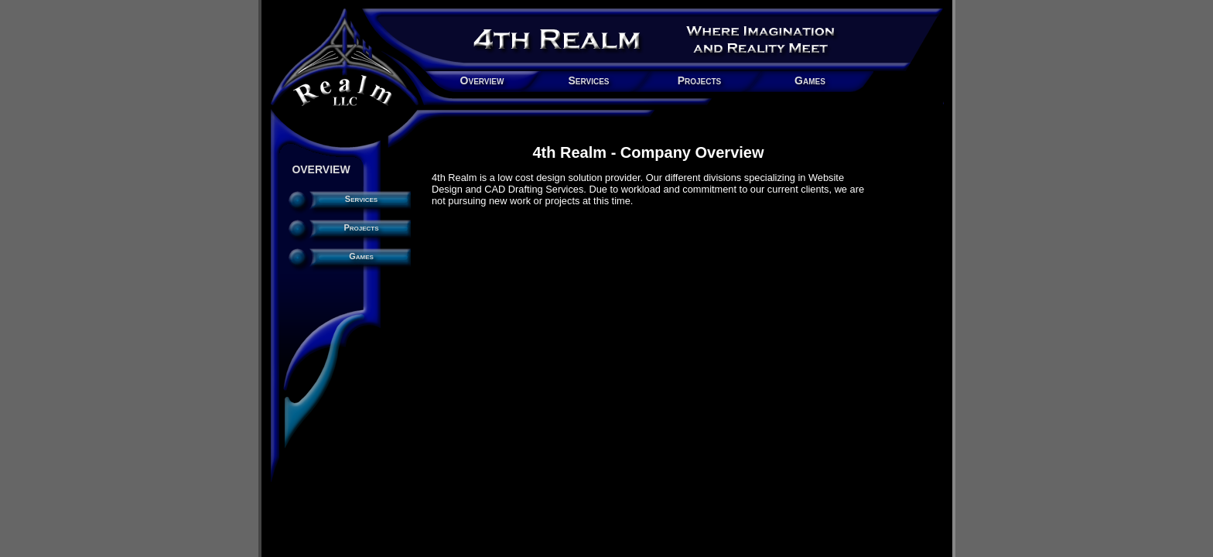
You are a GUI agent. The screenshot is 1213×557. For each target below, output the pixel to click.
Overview (482, 80)
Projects (700, 80)
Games (809, 80)
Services (588, 80)
